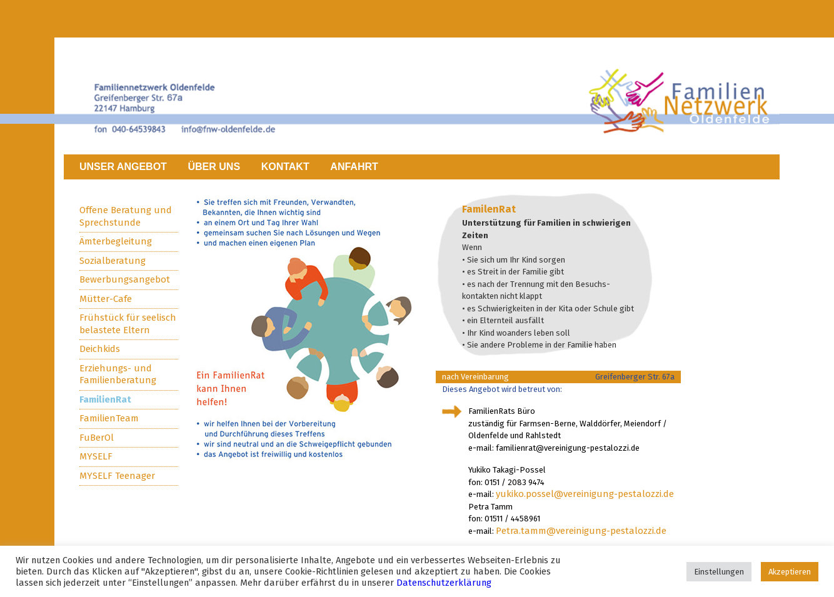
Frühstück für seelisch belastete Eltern (127, 324)
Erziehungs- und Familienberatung (117, 374)
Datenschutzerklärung (443, 582)
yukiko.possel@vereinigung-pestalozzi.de (585, 493)
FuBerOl (96, 437)
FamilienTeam (109, 418)
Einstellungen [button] (719, 571)
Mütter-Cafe (105, 298)
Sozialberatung (112, 260)
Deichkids (99, 348)
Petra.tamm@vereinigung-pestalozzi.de (581, 530)
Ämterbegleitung (115, 241)
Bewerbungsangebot (124, 279)
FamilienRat (105, 399)
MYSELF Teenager (117, 475)
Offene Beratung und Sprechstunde (125, 216)
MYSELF (96, 456)
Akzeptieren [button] (789, 571)
